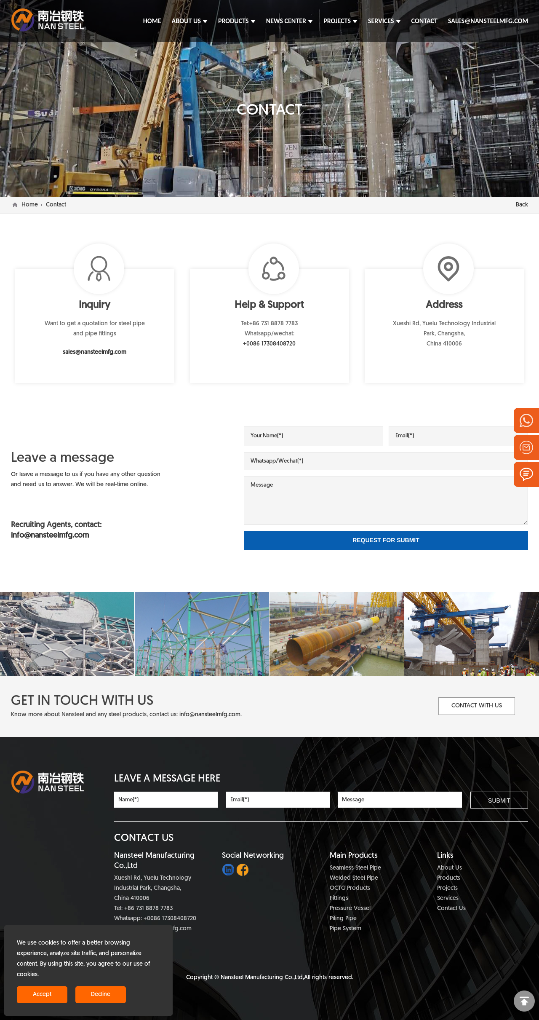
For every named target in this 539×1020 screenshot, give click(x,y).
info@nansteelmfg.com (209, 715)
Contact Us (451, 908)
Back (522, 205)
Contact (56, 205)
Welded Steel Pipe (354, 878)
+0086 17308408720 (269, 344)
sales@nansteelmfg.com (94, 352)
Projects (447, 888)
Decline (100, 994)
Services (448, 898)
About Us (449, 868)
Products (448, 878)
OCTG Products (350, 888)
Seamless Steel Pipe (355, 868)
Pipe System (345, 929)
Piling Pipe (343, 919)
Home (29, 205)
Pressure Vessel (350, 908)
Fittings (339, 898)
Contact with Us (476, 706)
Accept (42, 994)
